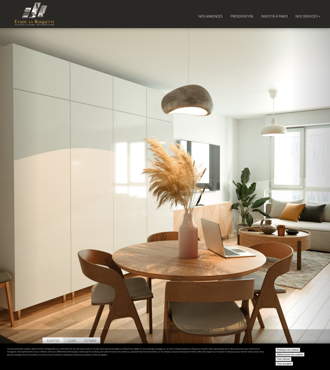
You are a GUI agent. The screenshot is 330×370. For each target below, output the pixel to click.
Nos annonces (211, 16)
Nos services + (309, 16)
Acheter (53, 340)
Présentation (242, 16)
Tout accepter (284, 363)
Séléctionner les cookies (290, 354)
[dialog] (165, 357)
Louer (72, 340)
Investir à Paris (275, 16)
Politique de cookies (288, 349)
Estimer (90, 340)
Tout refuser (283, 359)
